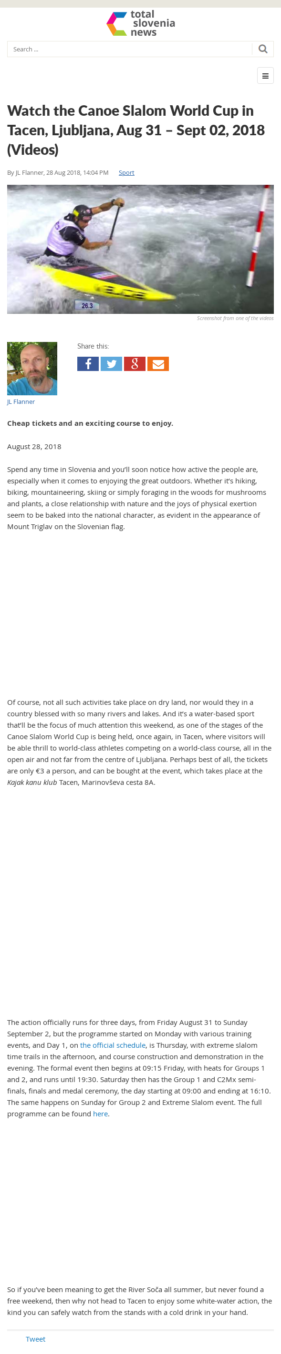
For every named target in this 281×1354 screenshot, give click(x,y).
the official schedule (113, 1045)
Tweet (35, 1339)
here (100, 1113)
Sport (127, 172)
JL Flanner (29, 172)
